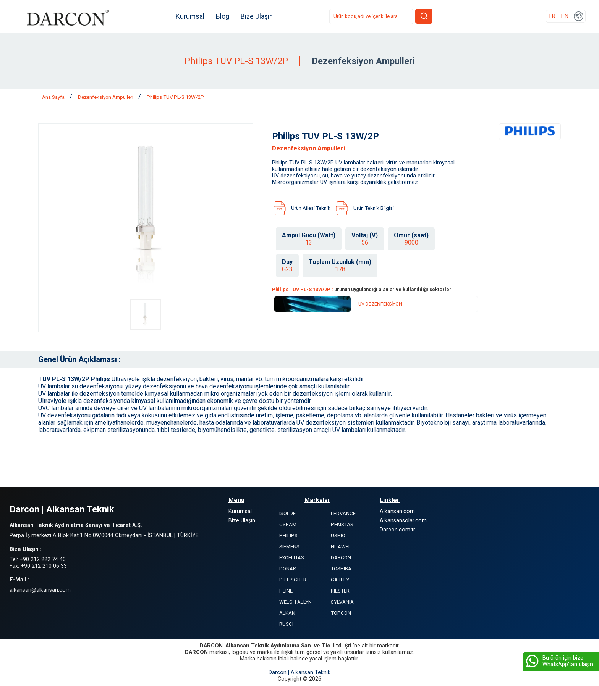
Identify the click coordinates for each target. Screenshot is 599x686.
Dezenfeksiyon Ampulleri (106, 97)
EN (564, 16)
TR (551, 16)
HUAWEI (340, 546)
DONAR (287, 569)
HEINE (286, 591)
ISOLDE (287, 513)
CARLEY (340, 580)
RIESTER (340, 591)
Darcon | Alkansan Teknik (299, 672)
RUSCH (287, 624)
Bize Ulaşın (258, 16)
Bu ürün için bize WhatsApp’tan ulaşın (559, 661)
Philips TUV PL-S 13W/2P (175, 97)
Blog (223, 16)
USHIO (338, 535)
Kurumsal (191, 16)
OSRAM (287, 524)
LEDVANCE (343, 513)
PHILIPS (288, 535)
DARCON (341, 557)
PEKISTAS (342, 524)
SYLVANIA (342, 602)
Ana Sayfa (54, 97)
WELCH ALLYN (295, 602)
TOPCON (341, 613)
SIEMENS (289, 546)
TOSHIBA (341, 569)
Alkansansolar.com (403, 520)
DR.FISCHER (292, 580)
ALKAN (287, 613)
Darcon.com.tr (397, 530)
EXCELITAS (291, 557)
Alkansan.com (397, 511)
